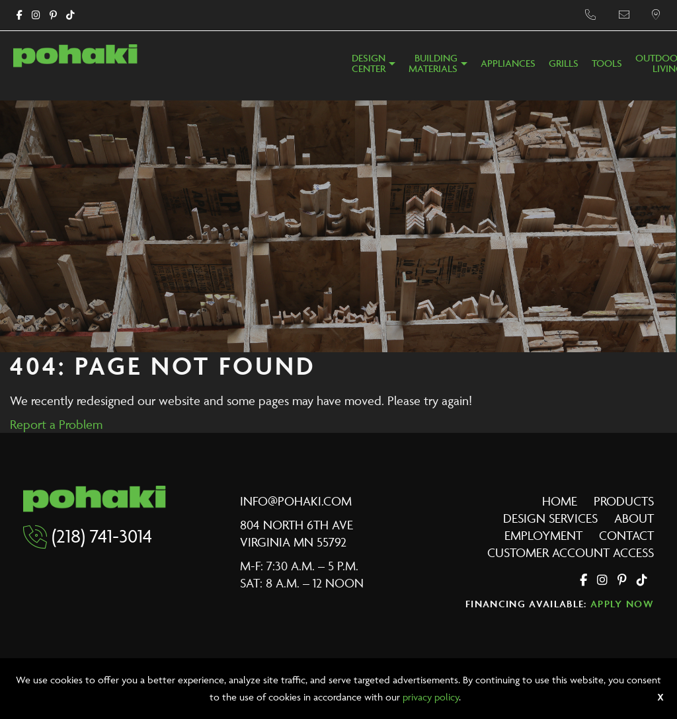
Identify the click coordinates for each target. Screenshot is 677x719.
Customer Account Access (570, 552)
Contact (626, 535)
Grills (563, 63)
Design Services (550, 518)
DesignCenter (368, 64)
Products (624, 501)
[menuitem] (373, 67)
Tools (607, 63)
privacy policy (431, 697)
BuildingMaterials (433, 64)
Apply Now (622, 603)
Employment (543, 535)
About (634, 518)
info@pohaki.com (296, 501)
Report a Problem (56, 424)
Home (559, 501)
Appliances (508, 63)
